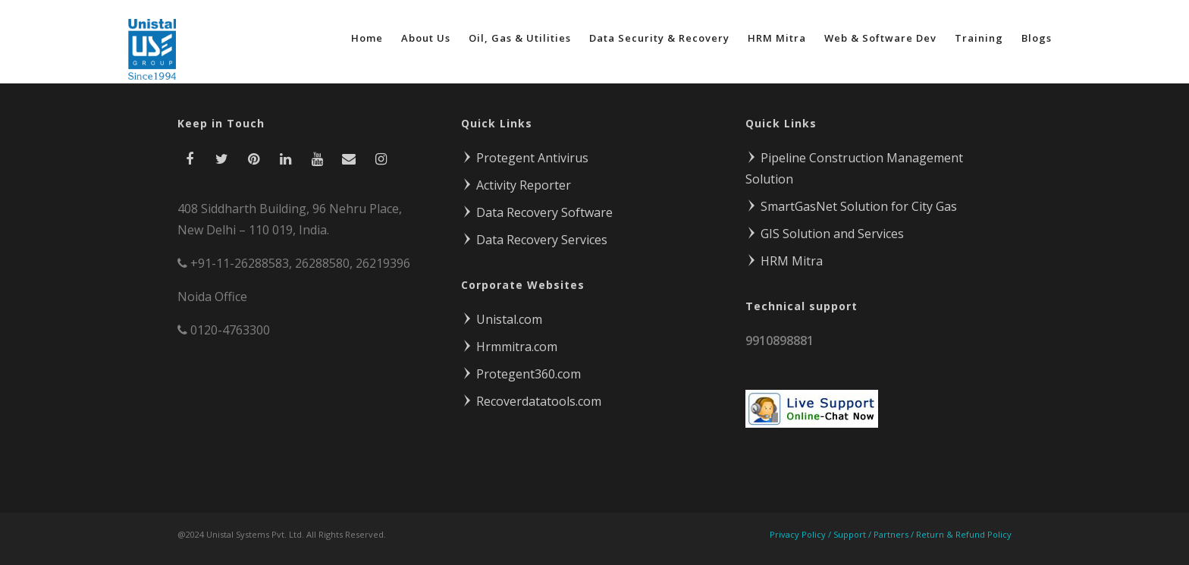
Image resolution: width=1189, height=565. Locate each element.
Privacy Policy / (801, 534)
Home (367, 38)
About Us (425, 38)
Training (979, 38)
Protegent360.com (521, 374)
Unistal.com (501, 319)
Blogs (1036, 38)
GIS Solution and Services (824, 233)
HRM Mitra (777, 38)
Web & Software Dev (880, 38)
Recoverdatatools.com (531, 401)
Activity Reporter (516, 185)
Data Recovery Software (537, 212)
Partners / (895, 534)
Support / (853, 534)
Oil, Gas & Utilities (520, 38)
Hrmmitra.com (509, 346)
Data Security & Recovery (659, 38)
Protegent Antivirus (524, 157)
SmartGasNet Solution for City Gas (851, 206)
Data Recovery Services (534, 239)
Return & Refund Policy (964, 534)
